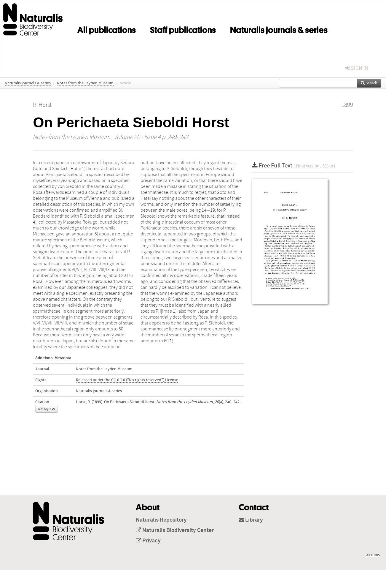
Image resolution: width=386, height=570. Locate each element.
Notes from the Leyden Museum (85, 83)
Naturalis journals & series (279, 29)
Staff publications (183, 29)
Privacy (148, 541)
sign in (357, 68)
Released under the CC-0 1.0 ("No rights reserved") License (127, 380)
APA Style (46, 409)
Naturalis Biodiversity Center (175, 530)
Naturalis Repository (161, 520)
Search (369, 83)
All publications (106, 29)
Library (251, 520)
